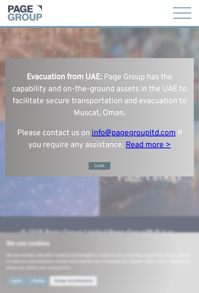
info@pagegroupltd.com (134, 133)
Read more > (148, 145)
